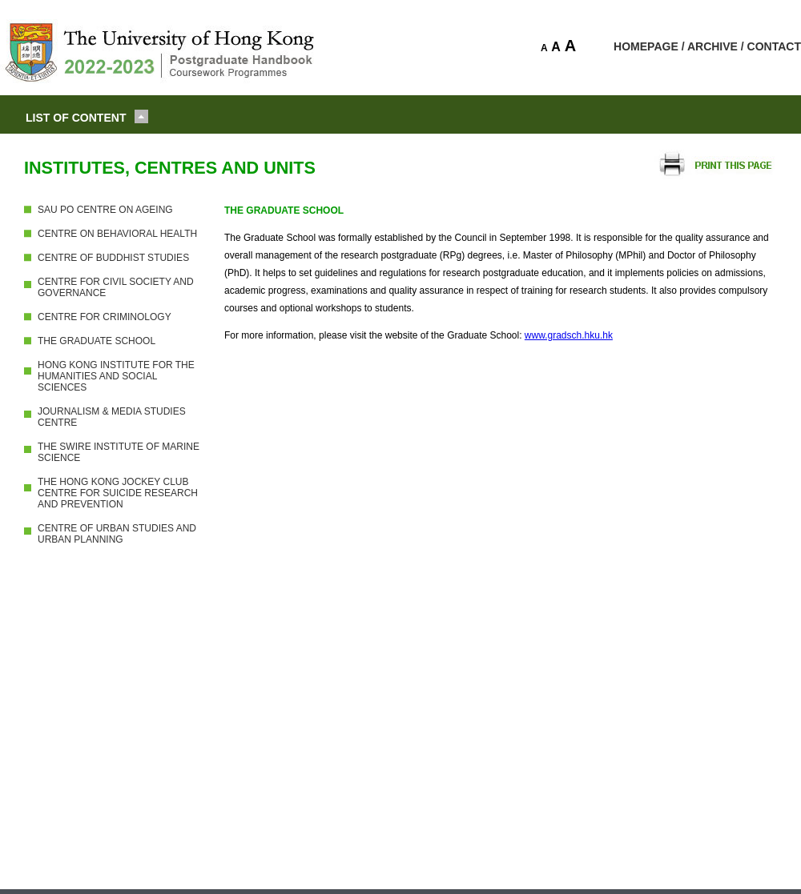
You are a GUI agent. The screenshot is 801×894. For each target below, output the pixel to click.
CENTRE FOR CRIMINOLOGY (104, 317)
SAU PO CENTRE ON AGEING (105, 209)
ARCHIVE (712, 46)
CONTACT (774, 46)
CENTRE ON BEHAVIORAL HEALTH (117, 233)
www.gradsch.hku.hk (569, 335)
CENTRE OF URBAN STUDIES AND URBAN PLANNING (117, 534)
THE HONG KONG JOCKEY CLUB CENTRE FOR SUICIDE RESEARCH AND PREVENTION (118, 493)
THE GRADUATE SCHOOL (96, 341)
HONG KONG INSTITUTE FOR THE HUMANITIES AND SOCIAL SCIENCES (116, 376)
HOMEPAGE (646, 46)
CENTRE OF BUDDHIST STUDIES (113, 257)
